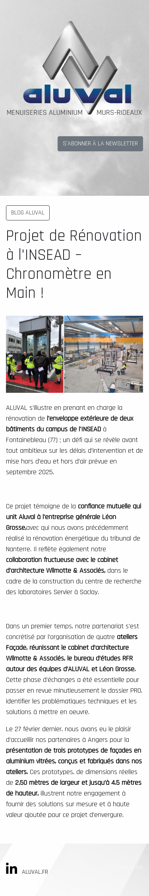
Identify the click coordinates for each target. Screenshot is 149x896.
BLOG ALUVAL (28, 213)
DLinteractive (126, 867)
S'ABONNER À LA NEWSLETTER (100, 143)
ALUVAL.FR (35, 872)
